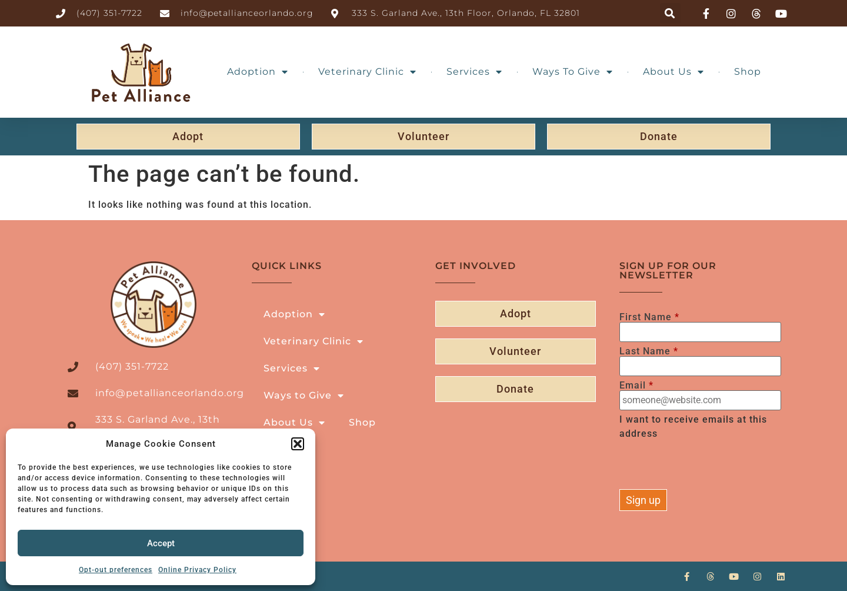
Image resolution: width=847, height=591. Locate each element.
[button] (298, 444)
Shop (747, 71)
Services (474, 71)
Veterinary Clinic (367, 71)
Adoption (257, 71)
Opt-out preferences (115, 570)
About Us (673, 71)
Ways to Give (572, 71)
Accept (161, 543)
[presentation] (708, 466)
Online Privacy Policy (197, 570)
